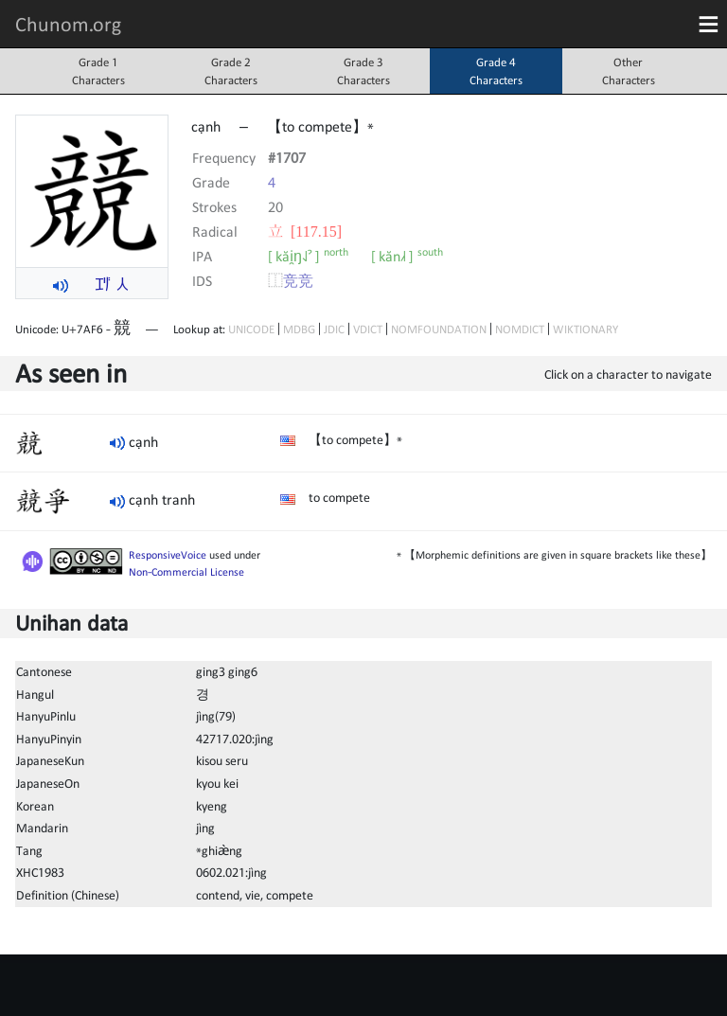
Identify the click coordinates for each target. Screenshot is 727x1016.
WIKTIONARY (585, 329)
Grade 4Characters (496, 71)
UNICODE (251, 329)
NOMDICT (519, 329)
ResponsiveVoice (167, 555)
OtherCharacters (628, 71)
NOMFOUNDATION (439, 329)
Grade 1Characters (98, 71)
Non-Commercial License (186, 572)
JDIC (334, 329)
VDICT (367, 329)
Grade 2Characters (230, 71)
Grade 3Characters (363, 71)
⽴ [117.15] (305, 231)
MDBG (299, 329)
